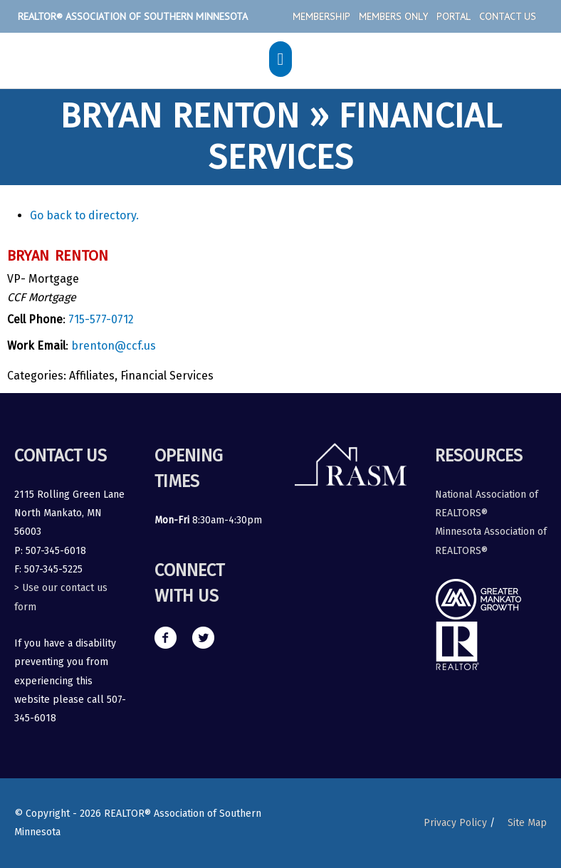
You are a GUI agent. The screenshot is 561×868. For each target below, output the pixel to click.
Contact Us (507, 16)
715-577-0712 (101, 319)
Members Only (393, 16)
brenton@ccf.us (113, 345)
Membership (321, 16)
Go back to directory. (84, 215)
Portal (453, 16)
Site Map (527, 823)
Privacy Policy (455, 823)
